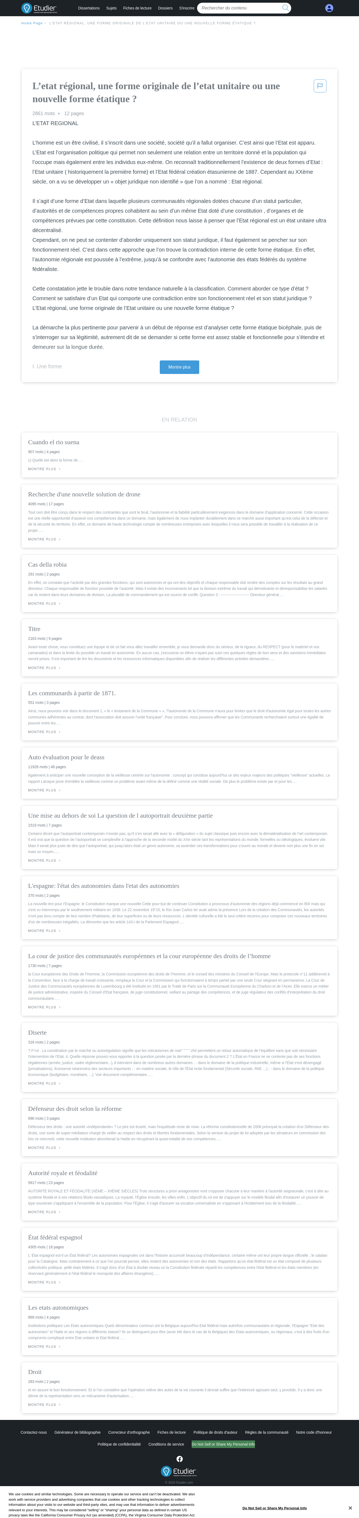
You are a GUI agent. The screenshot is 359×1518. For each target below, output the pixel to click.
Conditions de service (166, 1444)
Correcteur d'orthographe (129, 1432)
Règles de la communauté (266, 1432)
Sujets (111, 8)
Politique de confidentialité (119, 1444)
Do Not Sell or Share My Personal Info (223, 1444)
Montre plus (179, 367)
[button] (320, 93)
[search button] (285, 8)
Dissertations (89, 8)
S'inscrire (186, 8)
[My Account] (329, 8)
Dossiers (165, 8)
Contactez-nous (34, 1432)
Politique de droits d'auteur (216, 1432)
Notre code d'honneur (314, 1432)
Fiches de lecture (137, 8)
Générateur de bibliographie (77, 1432)
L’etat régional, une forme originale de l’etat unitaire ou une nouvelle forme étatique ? (152, 23)
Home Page (32, 23)
